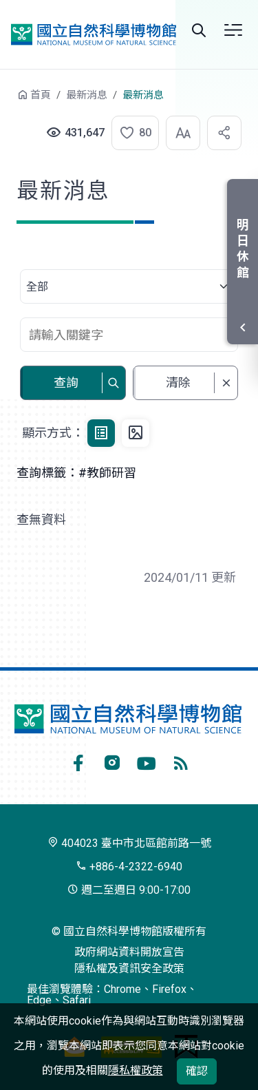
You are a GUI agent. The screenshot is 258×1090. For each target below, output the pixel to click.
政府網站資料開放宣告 (129, 951)
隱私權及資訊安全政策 (129, 968)
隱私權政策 (135, 1070)
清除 (178, 382)
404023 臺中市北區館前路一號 (129, 843)
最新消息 (86, 95)
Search (199, 30)
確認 (197, 1071)
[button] (128, 133)
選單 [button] (233, 30)
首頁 (40, 95)
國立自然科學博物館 (93, 34)
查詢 (66, 382)
